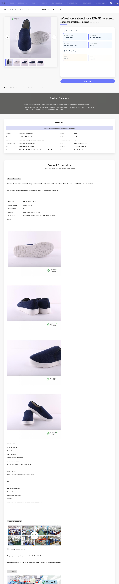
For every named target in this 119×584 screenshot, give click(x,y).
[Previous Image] (7, 37)
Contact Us (87, 3)
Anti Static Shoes (21, 9)
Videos (34, 3)
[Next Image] (54, 37)
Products (22, 3)
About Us (44, 3)
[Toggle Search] (111, 3)
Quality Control (72, 3)
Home (12, 3)
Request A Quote (101, 3)
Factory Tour (57, 3)
